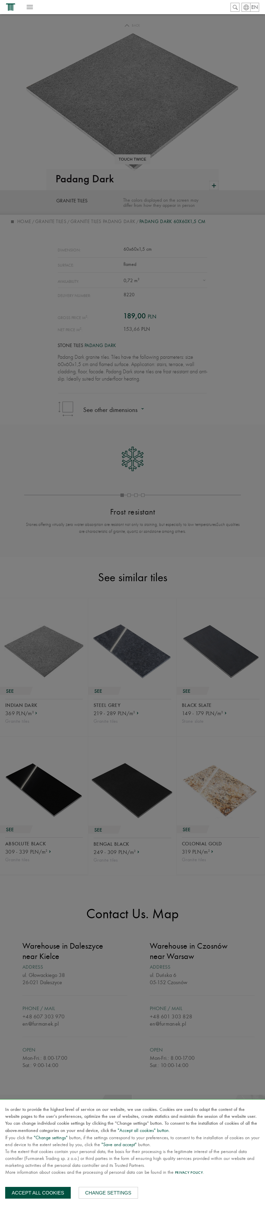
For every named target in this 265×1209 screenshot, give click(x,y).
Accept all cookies (38, 1193)
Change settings (108, 1193)
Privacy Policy (189, 1173)
